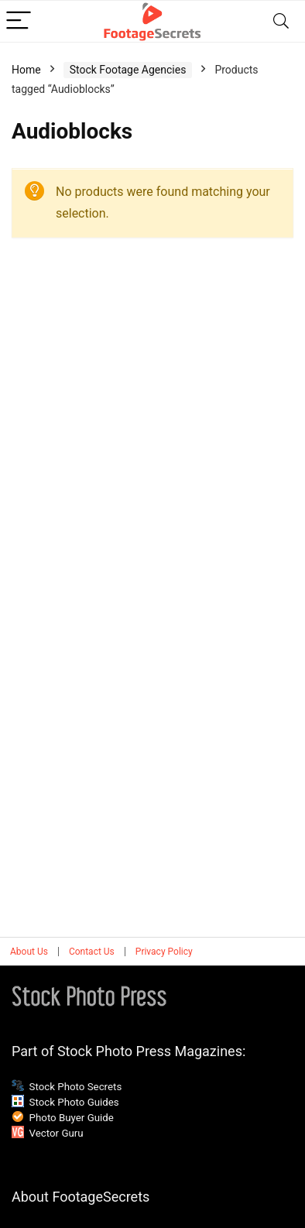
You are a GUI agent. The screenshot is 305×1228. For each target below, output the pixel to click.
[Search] (281, 21)
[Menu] (18, 21)
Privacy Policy (164, 951)
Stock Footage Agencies (128, 69)
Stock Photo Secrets (75, 1087)
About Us (29, 951)
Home (26, 69)
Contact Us (92, 951)
